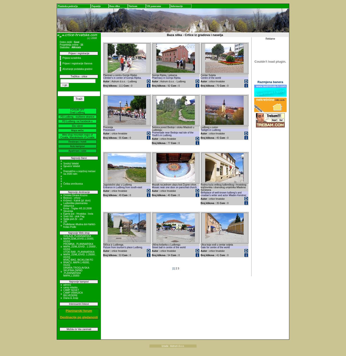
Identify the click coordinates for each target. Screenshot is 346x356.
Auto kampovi (77, 146)
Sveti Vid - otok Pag (73, 216)
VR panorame (154, 6)
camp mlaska (70, 287)
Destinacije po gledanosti (79, 317)
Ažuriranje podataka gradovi (77, 69)
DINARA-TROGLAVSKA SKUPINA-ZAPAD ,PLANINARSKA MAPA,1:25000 (76, 271)
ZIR (65, 221)
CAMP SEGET (71, 290)
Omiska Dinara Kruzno (75, 195)
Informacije (177, 6)
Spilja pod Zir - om (73, 219)
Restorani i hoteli (77, 141)
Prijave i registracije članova (77, 63)
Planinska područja (68, 6)
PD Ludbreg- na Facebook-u (77, 121)
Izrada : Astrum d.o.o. (172, 346)
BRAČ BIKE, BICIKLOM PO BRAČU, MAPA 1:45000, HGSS (78, 262)
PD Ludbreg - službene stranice (77, 116)
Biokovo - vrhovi (71, 198)
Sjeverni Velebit (71, 166)
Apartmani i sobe (77, 151)
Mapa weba (77, 130)
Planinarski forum (79, 311)
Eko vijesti (77, 126)
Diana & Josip (70, 298)
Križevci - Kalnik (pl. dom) (76, 200)
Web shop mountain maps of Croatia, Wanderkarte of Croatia (77, 136)
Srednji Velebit (71, 163)
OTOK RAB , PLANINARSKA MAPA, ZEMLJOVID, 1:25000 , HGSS (79, 255)
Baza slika (114, 6)
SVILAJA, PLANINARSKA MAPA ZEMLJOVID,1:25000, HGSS (78, 239)
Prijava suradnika (71, 58)
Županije (96, 6)
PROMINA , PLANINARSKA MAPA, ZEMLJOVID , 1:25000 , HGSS (80, 247)
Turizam (133, 6)
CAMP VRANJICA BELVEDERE (72, 294)
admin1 (67, 285)
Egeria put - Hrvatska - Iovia (78, 213)
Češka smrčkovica (73, 183)
